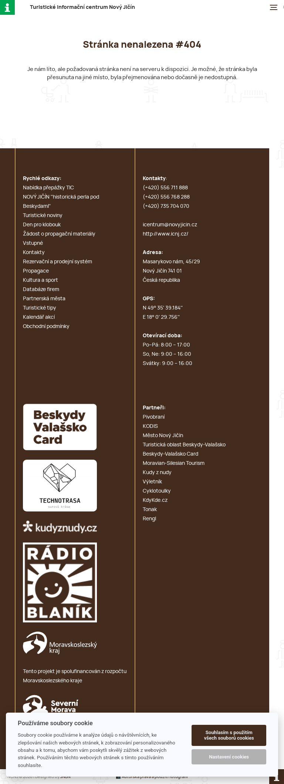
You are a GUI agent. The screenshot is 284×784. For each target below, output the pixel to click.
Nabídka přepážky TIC (48, 187)
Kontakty (34, 252)
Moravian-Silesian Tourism (173, 463)
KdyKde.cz (155, 500)
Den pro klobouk (42, 224)
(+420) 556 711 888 (165, 187)
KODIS (150, 426)
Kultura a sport (40, 280)
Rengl (149, 518)
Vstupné (33, 243)
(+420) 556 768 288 (166, 197)
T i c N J (82, 7)
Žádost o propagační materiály (59, 234)
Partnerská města (44, 298)
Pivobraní (154, 417)
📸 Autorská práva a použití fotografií (152, 777)
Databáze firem (41, 289)
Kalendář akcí (39, 317)
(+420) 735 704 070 (166, 206)
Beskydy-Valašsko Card (170, 454)
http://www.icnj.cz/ (166, 234)
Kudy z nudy (157, 472)
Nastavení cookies (229, 757)
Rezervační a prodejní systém (57, 261)
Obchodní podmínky (46, 326)
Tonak (150, 509)
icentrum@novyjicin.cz (170, 224)
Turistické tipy (39, 308)
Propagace (36, 271)
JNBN (65, 777)
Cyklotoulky (157, 491)
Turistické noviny (42, 215)
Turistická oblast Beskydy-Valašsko (184, 444)
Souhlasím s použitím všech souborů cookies (229, 735)
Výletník (152, 481)
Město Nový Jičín (163, 435)
